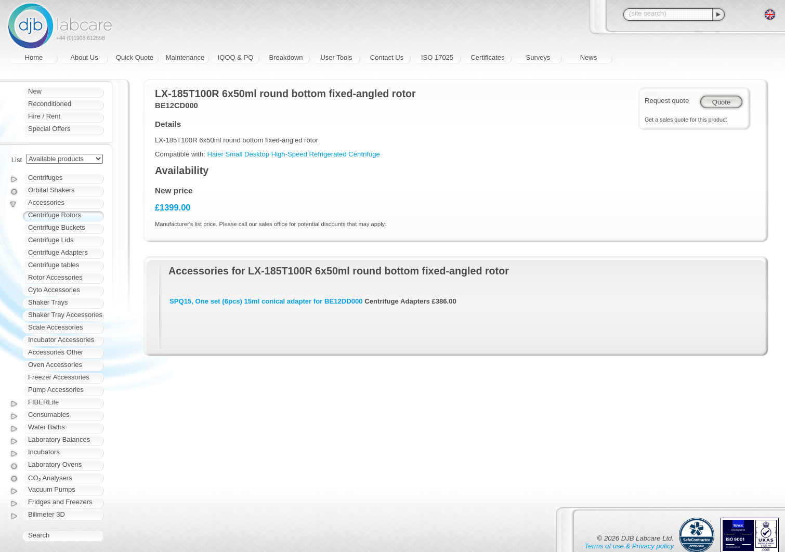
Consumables (49, 414)
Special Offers (49, 129)
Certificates (487, 57)
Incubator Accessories (61, 340)
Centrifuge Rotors (54, 215)
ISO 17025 (437, 57)
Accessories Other (55, 352)
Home (34, 57)
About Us (84, 57)
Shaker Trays (48, 302)
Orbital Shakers (51, 190)
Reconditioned (49, 104)
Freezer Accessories (58, 377)
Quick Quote (134, 57)
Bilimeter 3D (46, 514)
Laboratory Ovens (55, 464)
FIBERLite (43, 402)
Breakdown (286, 57)
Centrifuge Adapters (58, 252)
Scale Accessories (55, 327)
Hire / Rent (44, 116)
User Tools (336, 57)
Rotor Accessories (55, 277)
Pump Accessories (56, 389)
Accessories (46, 202)
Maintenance (185, 57)
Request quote (667, 100)
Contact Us (386, 57)
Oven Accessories (55, 365)
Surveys (538, 57)
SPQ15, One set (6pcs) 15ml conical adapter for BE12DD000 (266, 301)
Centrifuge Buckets (56, 227)
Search (38, 535)
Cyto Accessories (54, 290)
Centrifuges (45, 177)
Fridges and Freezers (60, 502)
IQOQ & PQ (236, 57)
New (35, 91)
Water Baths (46, 427)
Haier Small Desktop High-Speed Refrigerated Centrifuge (293, 154)
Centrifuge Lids (50, 240)
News (588, 57)
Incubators (44, 452)
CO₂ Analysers (50, 478)
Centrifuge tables (53, 265)
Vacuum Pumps (51, 489)
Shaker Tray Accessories (65, 315)
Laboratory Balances (59, 439)
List (16, 160)
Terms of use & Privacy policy (629, 546)
